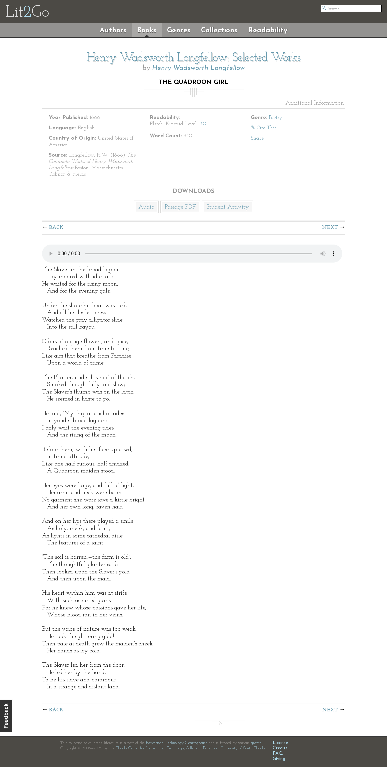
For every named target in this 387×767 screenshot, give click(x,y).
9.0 (202, 124)
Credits (280, 748)
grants (256, 743)
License (280, 742)
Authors (113, 30)
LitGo (27, 13)
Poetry (276, 117)
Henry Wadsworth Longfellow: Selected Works (194, 58)
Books (146, 30)
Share (257, 138)
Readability (267, 30)
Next (330, 227)
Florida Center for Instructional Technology (150, 748)
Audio (146, 207)
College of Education (202, 748)
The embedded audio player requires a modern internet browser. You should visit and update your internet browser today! (192, 254)
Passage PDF (180, 207)
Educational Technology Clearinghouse (176, 743)
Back (56, 227)
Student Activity (227, 207)
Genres (178, 30)
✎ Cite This (263, 128)
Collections (219, 30)
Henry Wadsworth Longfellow (198, 68)
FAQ (278, 753)
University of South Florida (243, 748)
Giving (279, 758)
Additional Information (314, 103)
